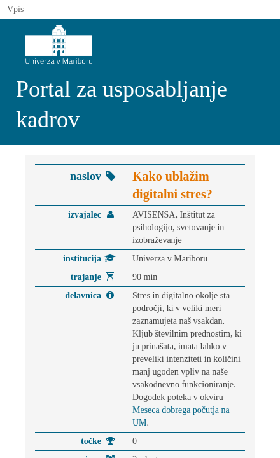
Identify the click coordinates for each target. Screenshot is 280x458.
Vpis (15, 9)
